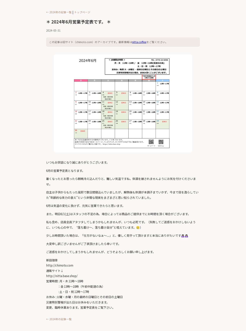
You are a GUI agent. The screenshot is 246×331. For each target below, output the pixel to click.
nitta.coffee (139, 42)
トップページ (82, 12)
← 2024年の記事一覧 (59, 12)
